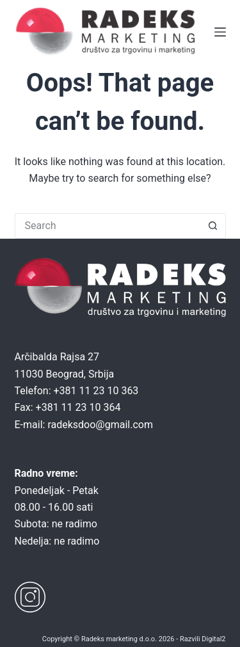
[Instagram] (30, 597)
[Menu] (220, 32)
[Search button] (213, 226)
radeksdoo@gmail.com (100, 425)
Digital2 (213, 639)
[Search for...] (107, 226)
